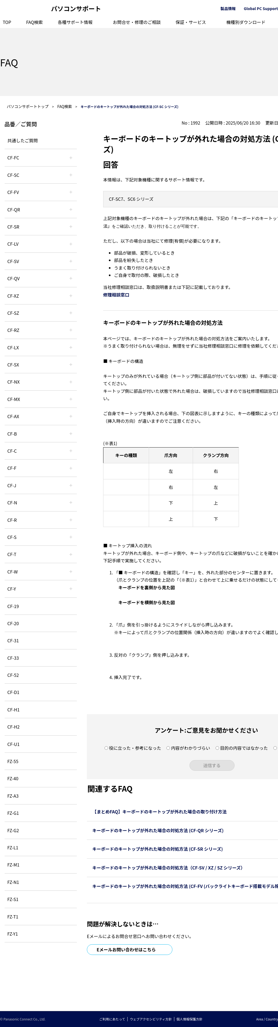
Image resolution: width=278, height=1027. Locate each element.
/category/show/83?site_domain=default (71, 365)
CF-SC (13, 175)
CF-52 (13, 675)
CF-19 (13, 606)
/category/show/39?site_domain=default (71, 399)
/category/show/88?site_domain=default (71, 313)
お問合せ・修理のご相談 (137, 22)
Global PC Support (261, 8)
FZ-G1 (13, 813)
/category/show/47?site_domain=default (71, 485)
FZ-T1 (12, 917)
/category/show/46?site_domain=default (71, 468)
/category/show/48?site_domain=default (71, 502)
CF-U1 (13, 744)
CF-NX (13, 382)
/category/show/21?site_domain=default (71, 192)
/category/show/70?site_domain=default (71, 537)
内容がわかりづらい (190, 748)
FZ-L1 (12, 847)
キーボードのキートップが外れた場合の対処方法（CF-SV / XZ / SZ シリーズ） (168, 867)
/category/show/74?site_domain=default (71, 227)
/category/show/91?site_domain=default (71, 554)
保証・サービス (191, 22)
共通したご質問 (22, 140)
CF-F (11, 468)
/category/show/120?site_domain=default (71, 158)
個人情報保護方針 (189, 1019)
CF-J (11, 485)
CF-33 (13, 658)
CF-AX (13, 416)
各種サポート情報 (75, 22)
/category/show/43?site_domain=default (71, 416)
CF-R (12, 520)
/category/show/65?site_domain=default (71, 330)
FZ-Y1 (12, 934)
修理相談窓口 (116, 294)
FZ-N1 (13, 882)
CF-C (12, 451)
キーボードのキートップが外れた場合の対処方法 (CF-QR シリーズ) (158, 830)
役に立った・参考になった (135, 748)
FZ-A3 (12, 796)
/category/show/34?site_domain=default (71, 347)
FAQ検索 (34, 22)
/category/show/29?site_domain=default (71, 244)
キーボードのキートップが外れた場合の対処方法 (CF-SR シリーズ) (157, 849)
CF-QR (13, 209)
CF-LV (12, 244)
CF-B (12, 434)
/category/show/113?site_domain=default (71, 589)
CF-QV (13, 278)
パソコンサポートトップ (28, 106)
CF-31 (13, 640)
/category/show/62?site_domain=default (71, 520)
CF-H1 (13, 710)
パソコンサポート (76, 8)
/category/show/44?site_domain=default (71, 434)
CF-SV (13, 261)
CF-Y (11, 589)
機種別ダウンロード (246, 22)
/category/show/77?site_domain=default (71, 261)
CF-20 (13, 623)
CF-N (12, 502)
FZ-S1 (12, 899)
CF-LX (13, 347)
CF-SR (13, 227)
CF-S (12, 537)
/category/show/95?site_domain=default (71, 572)
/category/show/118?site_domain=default (71, 175)
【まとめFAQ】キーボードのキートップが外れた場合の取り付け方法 (159, 811)
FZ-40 (12, 778)
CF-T (11, 554)
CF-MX (13, 399)
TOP (7, 22)
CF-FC (13, 158)
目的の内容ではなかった (244, 748)
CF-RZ (13, 330)
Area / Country (267, 1019)
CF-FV (13, 192)
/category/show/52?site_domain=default (71, 382)
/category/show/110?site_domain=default (71, 209)
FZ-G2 (13, 830)
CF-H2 (13, 727)
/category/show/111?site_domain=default (71, 296)
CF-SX (13, 365)
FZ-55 (12, 761)
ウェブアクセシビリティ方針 (151, 1019)
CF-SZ (13, 313)
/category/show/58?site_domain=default (71, 278)
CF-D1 (13, 692)
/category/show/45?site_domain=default (71, 451)
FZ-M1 (13, 865)
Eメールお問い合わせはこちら (126, 949)
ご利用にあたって (112, 1019)
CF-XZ (13, 296)
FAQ (9, 62)
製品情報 (228, 8)
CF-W (12, 572)
